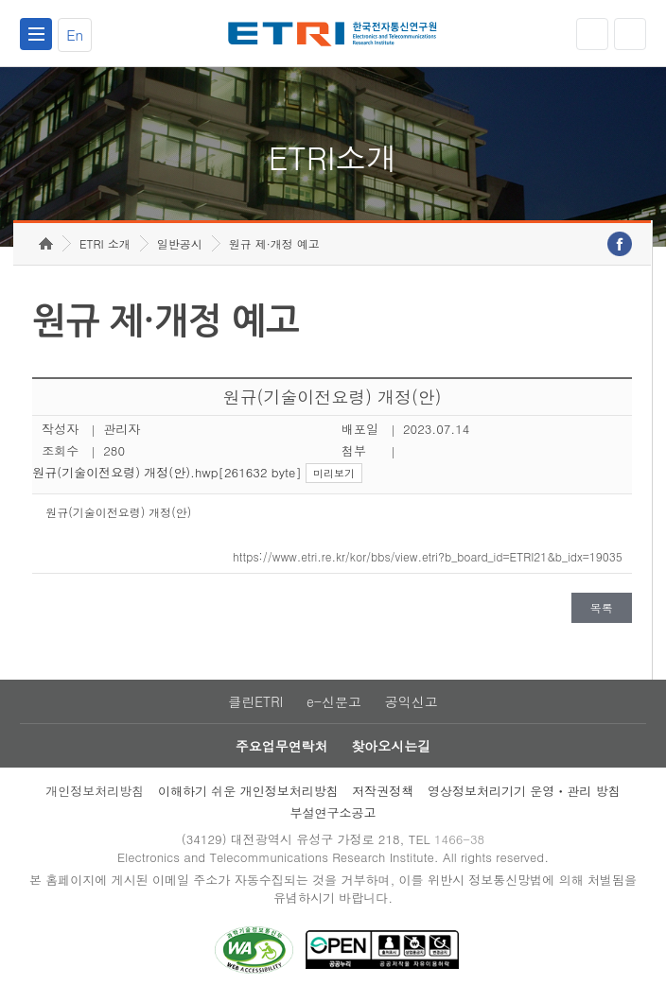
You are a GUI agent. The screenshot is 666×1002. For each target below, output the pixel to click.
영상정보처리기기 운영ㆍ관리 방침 (524, 791)
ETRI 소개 (105, 243)
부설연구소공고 (333, 812)
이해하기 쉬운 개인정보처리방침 (248, 791)
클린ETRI (255, 701)
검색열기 (630, 34)
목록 (601, 607)
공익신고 (411, 701)
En (74, 34)
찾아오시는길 (390, 745)
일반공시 (179, 243)
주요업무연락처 (282, 745)
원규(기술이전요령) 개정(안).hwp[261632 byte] (166, 472)
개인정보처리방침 (94, 791)
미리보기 (334, 473)
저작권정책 (382, 791)
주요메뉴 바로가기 (0, 0)
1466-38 (459, 839)
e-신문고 (334, 701)
